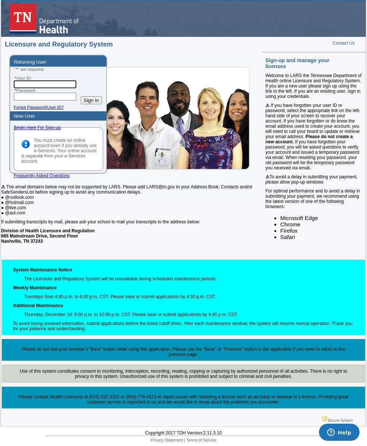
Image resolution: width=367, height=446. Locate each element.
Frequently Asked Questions (42, 175)
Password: (25, 90)
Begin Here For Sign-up (37, 127)
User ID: (23, 78)
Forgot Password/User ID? (39, 107)
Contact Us (344, 43)
